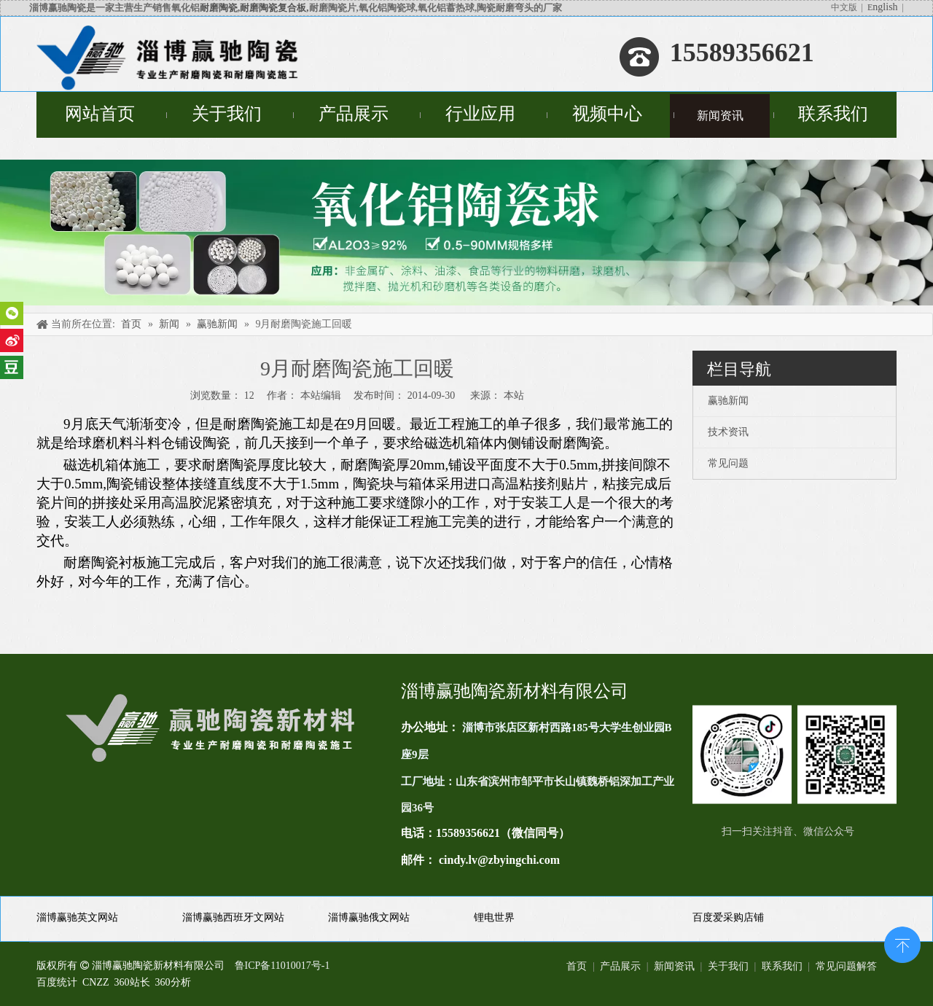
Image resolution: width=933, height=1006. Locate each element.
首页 (576, 966)
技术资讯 (728, 431)
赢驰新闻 (728, 400)
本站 (514, 395)
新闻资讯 (674, 966)
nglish (885, 6)
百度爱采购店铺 (728, 917)
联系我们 (782, 966)
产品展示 (620, 966)
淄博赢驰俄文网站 (369, 917)
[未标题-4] (466, 232)
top (902, 943)
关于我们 (728, 966)
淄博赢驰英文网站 (77, 917)
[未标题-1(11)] (794, 754)
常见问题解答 (846, 966)
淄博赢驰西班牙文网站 (233, 917)
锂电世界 (494, 917)
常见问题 (728, 463)
